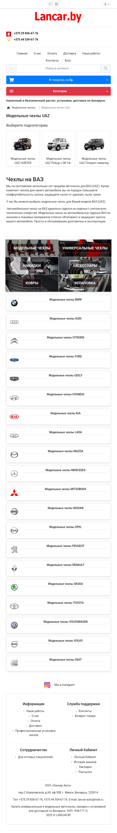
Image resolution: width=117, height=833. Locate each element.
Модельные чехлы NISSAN (65, 508)
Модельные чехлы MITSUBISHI (65, 489)
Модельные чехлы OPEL (65, 527)
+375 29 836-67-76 (26, 33)
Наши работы (91, 53)
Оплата (52, 53)
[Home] (8, 108)
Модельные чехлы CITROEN (65, 337)
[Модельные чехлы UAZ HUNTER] (23, 144)
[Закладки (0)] (50, 4)
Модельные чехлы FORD (65, 356)
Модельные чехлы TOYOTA (65, 602)
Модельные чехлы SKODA (65, 583)
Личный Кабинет (85, 757)
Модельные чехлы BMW (65, 299)
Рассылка (85, 772)
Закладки (85, 766)
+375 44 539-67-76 (26, 39)
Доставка (69, 53)
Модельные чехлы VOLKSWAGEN (65, 621)
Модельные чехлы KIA (65, 413)
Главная (22, 53)
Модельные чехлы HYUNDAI (65, 394)
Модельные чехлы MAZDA (65, 451)
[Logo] (58, 16)
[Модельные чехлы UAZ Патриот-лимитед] (94, 144)
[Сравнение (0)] (57, 4)
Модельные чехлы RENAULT (65, 564)
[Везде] (11, 68)
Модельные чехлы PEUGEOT (66, 546)
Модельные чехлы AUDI (66, 318)
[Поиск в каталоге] (58, 68)
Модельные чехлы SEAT (65, 659)
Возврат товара (85, 715)
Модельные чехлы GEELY (65, 375)
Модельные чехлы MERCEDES (66, 470)
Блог (68, 60)
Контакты (52, 60)
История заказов (85, 762)
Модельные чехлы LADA (65, 432)
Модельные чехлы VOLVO (65, 640)
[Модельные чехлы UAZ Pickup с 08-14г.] (58, 144)
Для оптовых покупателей (35, 757)
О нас (37, 53)
